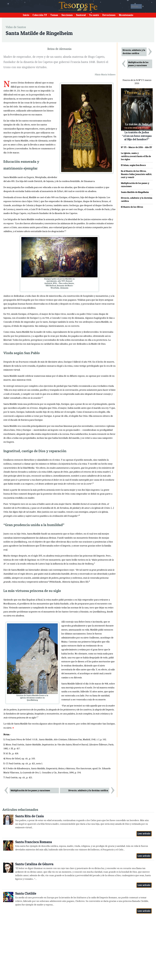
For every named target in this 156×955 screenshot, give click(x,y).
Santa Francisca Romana (33, 842)
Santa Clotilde (25, 893)
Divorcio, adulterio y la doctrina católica (88, 790)
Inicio (26, 15)
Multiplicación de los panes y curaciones (30, 790)
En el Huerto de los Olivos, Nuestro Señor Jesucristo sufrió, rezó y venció (136, 174)
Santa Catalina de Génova (34, 864)
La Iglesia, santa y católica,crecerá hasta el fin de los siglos (136, 156)
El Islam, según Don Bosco (133, 165)
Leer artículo (144, 833)
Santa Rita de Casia (29, 816)
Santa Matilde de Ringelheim (135, 192)
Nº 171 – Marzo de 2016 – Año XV (136, 147)
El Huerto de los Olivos (132, 207)
